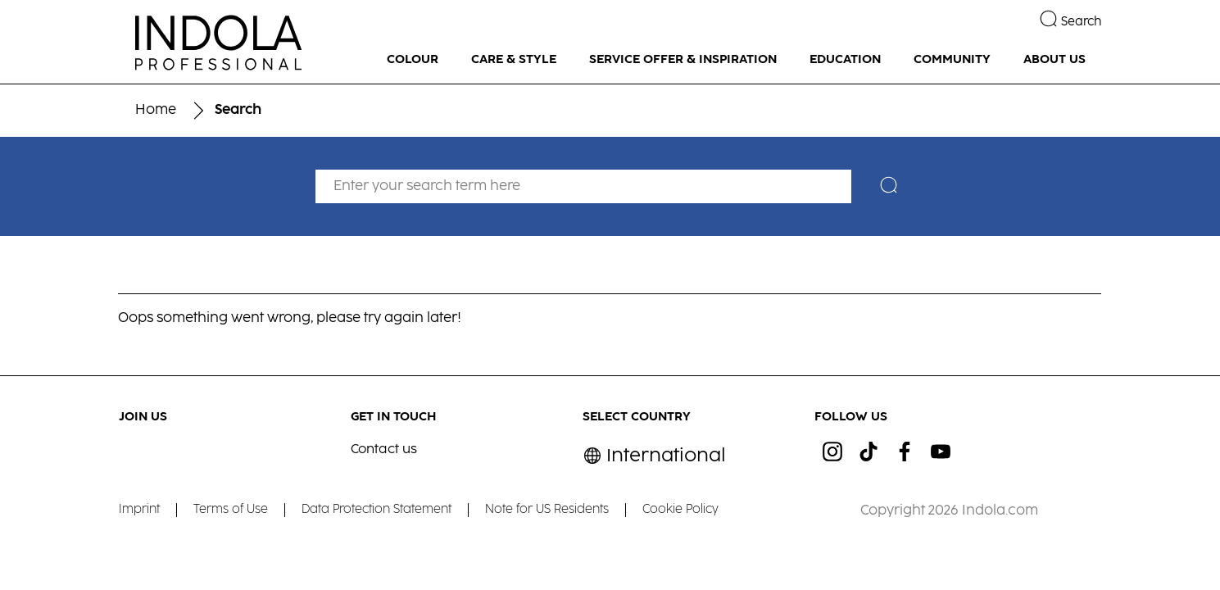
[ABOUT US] (1054, 59)
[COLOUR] (412, 59)
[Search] (892, 186)
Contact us (384, 449)
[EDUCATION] (845, 59)
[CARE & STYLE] (514, 59)
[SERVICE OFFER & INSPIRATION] (683, 59)
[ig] (832, 451)
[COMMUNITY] (952, 59)
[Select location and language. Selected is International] (654, 456)
